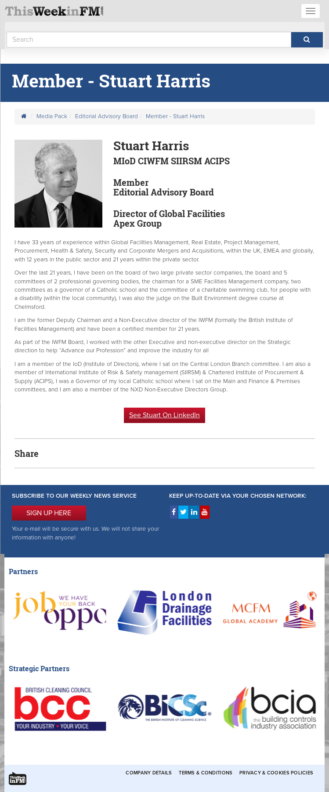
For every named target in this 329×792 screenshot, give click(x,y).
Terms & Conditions (205, 773)
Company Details (149, 773)
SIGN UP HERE (48, 513)
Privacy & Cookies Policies (276, 773)
